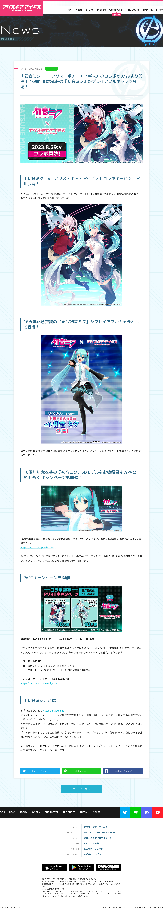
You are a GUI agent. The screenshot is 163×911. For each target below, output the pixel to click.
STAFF (96, 812)
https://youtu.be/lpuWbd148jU (38, 547)
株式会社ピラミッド (110, 907)
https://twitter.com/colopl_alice (38, 683)
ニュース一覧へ (81, 789)
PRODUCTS (133, 10)
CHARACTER (116, 10)
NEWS (79, 10)
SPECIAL (148, 10)
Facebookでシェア (118, 771)
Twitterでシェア (35, 771)
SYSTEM (101, 10)
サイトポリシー (139, 907)
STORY (89, 10)
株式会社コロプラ (125, 907)
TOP (70, 10)
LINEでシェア (76, 771)
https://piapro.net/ (54, 710)
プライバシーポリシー (155, 907)
